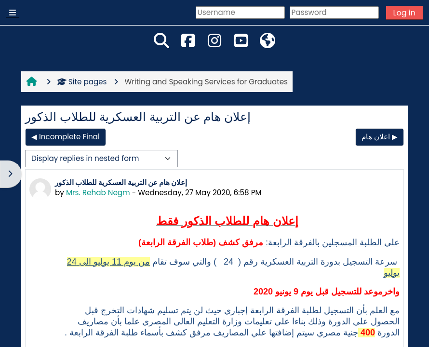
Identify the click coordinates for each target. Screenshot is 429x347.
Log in (404, 12)
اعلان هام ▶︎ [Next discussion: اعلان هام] (380, 137)
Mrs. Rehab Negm (98, 192)
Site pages (82, 82)
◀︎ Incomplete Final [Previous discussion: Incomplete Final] (65, 137)
